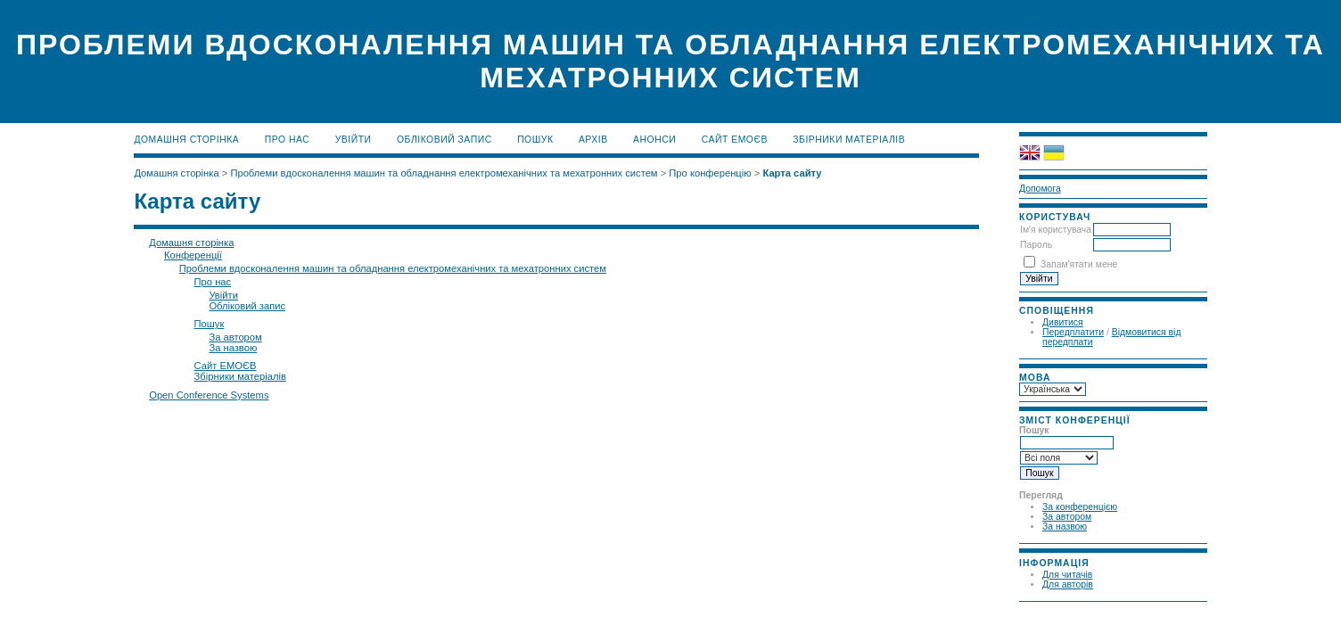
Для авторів (1067, 584)
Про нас (287, 139)
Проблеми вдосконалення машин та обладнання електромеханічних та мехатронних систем (443, 173)
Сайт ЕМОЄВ (735, 139)
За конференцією (1079, 507)
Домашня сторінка (186, 139)
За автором (1066, 517)
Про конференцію (710, 173)
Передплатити (1073, 332)
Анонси (654, 139)
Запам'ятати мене (1079, 264)
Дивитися (1062, 322)
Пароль (1036, 245)
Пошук (535, 139)
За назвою (1064, 526)
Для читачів (1067, 575)
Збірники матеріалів (849, 139)
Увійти (353, 139)
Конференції (193, 255)
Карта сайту (791, 173)
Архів (593, 139)
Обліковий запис (444, 139)
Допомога (1040, 188)
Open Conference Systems (208, 395)
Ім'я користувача (1055, 230)
